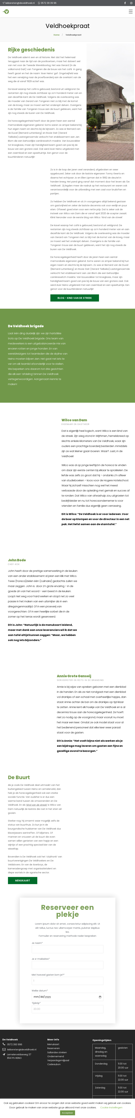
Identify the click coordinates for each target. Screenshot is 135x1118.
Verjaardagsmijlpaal (58, 1060)
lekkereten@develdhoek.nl (20, 3)
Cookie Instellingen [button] (111, 1107)
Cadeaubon (54, 1064)
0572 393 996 (14, 1044)
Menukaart (53, 1044)
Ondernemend (55, 1056)
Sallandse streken (57, 1052)
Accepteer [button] (67, 1112)
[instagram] (131, 3)
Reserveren (53, 1048)
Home (56, 35)
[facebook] (125, 3)
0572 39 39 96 (48, 3)
